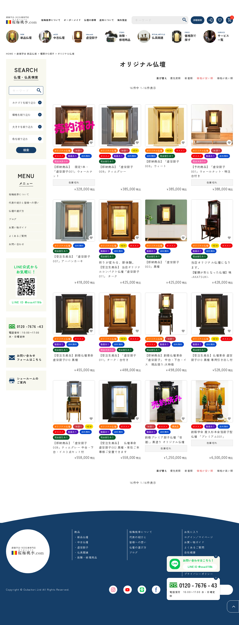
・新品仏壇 (81, 537)
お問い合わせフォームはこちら (29, 357)
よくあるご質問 (18, 235)
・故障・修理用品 (85, 557)
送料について (106, 20)
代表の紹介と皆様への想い (24, 202)
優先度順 (175, 78)
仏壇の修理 (90, 20)
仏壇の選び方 (16, 210)
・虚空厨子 (81, 547)
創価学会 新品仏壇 (27, 53)
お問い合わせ (16, 244)
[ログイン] (210, 20)
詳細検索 (197, 20)
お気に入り (191, 532)
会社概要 (190, 552)
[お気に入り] (220, 20)
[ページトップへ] (233, 606)
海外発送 (122, 20)
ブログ (12, 219)
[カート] (229, 20)
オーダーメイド (72, 20)
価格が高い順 (225, 78)
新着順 (189, 78)
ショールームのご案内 (28, 380)
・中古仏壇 (81, 542)
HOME (9, 53)
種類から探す (47, 53)
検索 (26, 150)
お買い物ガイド (18, 227)
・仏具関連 (81, 552)
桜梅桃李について (51, 20)
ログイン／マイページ (198, 537)
